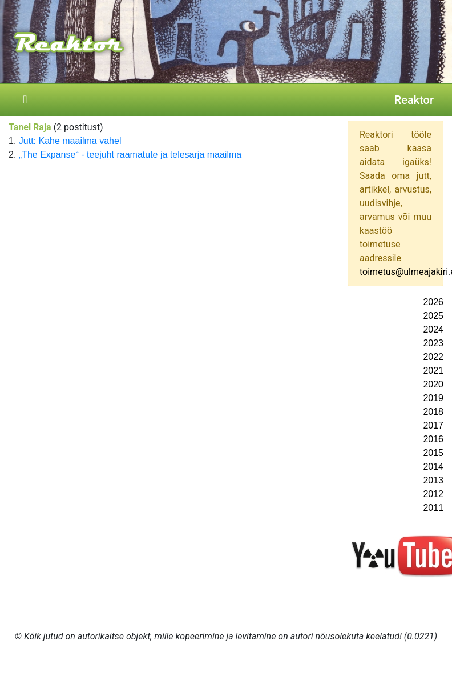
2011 (433, 508)
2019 (433, 398)
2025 (433, 316)
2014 (433, 466)
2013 (433, 480)
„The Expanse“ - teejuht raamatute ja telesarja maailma (130, 154)
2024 (433, 329)
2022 (433, 357)
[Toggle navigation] (25, 100)
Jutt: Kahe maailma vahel (70, 141)
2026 (433, 302)
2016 (433, 439)
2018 (433, 412)
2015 (433, 453)
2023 (433, 343)
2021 (433, 370)
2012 (433, 494)
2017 (433, 425)
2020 (433, 384)
